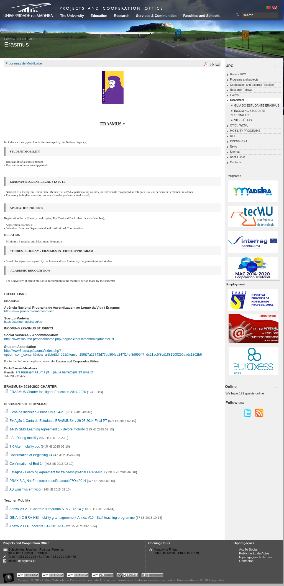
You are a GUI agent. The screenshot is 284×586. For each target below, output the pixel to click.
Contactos (246, 560)
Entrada (9, 39)
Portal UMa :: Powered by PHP (127, 576)
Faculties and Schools (201, 16)
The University (72, 16)
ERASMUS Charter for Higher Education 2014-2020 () (53, 392)
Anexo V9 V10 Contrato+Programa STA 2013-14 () (59, 509)
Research (121, 16)
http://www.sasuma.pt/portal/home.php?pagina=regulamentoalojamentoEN (59, 339)
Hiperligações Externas (255, 557)
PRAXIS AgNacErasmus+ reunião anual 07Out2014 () (59, 481)
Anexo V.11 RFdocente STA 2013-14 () (50, 526)
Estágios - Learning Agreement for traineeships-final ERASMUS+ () (70, 472)
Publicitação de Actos (254, 553)
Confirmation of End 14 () (38, 464)
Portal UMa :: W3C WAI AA (102, 576)
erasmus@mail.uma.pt (32, 372)
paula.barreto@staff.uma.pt (73, 372)
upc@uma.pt (26, 560)
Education (99, 16)
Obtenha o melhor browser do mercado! (152, 576)
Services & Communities (156, 16)
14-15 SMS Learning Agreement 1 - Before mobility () (59, 429)
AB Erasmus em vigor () (37, 489)
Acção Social (248, 549)
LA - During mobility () (36, 438)
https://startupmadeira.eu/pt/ (23, 321)
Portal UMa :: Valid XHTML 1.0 (28, 576)
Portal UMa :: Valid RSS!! (77, 576)
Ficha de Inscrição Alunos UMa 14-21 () (48, 412)
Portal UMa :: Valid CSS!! (53, 576)
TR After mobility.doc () (37, 446)
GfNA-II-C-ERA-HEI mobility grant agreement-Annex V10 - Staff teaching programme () (83, 518)
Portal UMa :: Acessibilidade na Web (10, 576)
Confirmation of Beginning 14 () (42, 455)
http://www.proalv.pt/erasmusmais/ (28, 311)
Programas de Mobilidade (24, 63)
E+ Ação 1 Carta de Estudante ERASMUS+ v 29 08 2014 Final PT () (70, 421)
